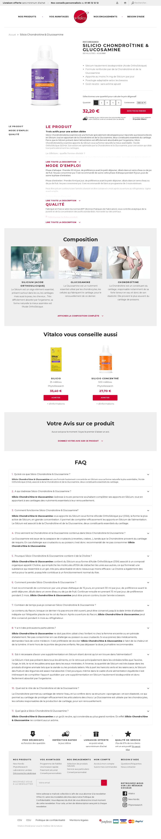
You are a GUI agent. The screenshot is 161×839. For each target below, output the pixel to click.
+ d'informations (56, 403)
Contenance (129, 102)
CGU (28, 820)
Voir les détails (118, 119)
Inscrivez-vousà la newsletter (23, 783)
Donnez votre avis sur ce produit (80, 441)
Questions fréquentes (131, 764)
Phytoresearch (132, 804)
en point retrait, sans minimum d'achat (96, 739)
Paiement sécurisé (49, 770)
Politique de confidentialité (50, 820)
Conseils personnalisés (50, 773)
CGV (19, 820)
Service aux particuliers (78, 769)
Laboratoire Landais (22, 770)
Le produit (16, 126)
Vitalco (128, 793)
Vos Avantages (59, 16)
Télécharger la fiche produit (62, 217)
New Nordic (18, 764)
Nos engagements (105, 16)
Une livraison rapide (49, 767)
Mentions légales (79, 820)
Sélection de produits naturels (77, 765)
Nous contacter (128, 767)
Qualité (14, 134)
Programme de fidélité (51, 764)
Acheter (56, 398)
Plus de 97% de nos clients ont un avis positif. (127, 741)
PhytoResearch (91, 42)
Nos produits (27, 16)
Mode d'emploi (18, 130)
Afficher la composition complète (81, 316)
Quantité (86, 102)
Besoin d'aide (135, 16)
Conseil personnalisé (77, 772)
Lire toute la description (63, 162)
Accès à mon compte (104, 764)
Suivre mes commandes (105, 767)
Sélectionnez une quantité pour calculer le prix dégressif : (110, 96)
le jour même (64, 737)
